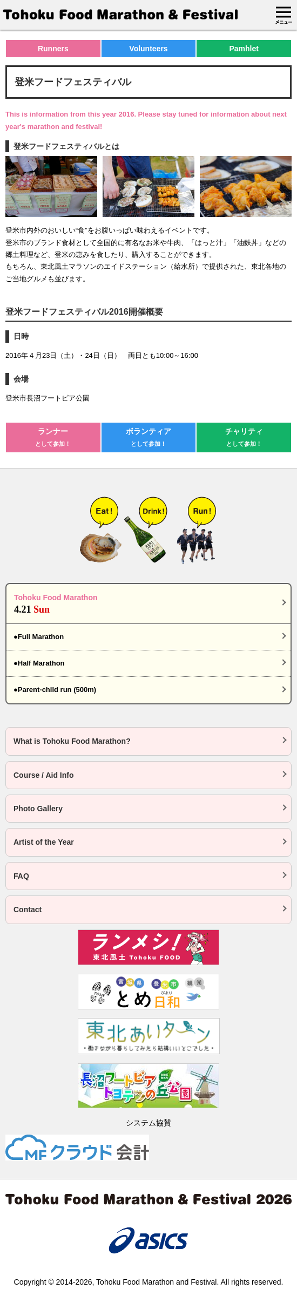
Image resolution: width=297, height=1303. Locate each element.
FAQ (21, 876)
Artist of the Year (44, 842)
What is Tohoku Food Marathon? (72, 741)
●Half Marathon (39, 663)
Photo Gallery (38, 808)
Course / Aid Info (43, 775)
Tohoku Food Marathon (148, 604)
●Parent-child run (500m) (55, 690)
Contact (28, 909)
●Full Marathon (39, 637)
